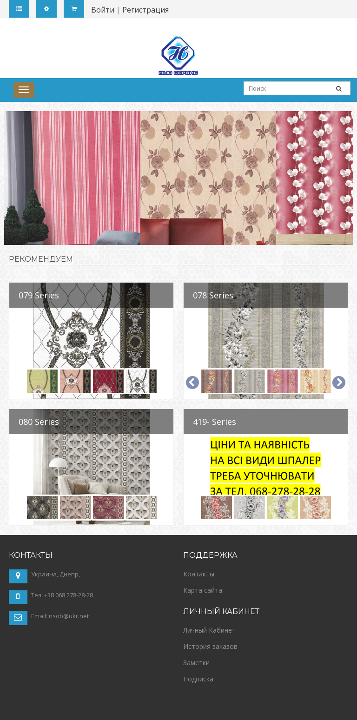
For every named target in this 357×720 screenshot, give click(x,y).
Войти (102, 10)
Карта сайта (202, 590)
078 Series (213, 295)
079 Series (39, 295)
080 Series (39, 421)
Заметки (196, 662)
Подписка (198, 678)
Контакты (198, 573)
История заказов (210, 646)
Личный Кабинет (209, 630)
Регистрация (145, 10)
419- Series (214, 421)
